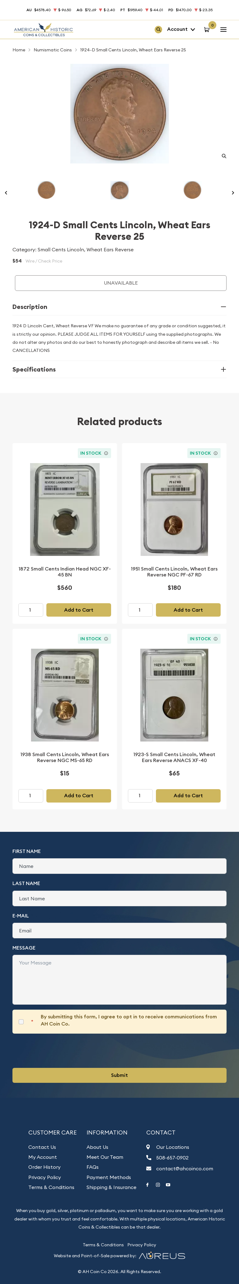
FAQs (93, 1167)
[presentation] (59, 1051)
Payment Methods (109, 1177)
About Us (97, 1147)
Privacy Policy (44, 1177)
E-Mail (20, 915)
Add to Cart (78, 610)
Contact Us (42, 1147)
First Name (26, 851)
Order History (44, 1167)
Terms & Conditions (51, 1187)
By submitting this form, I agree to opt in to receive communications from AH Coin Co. (129, 1020)
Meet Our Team (105, 1157)
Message (23, 948)
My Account (42, 1157)
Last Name (26, 883)
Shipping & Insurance (111, 1187)
